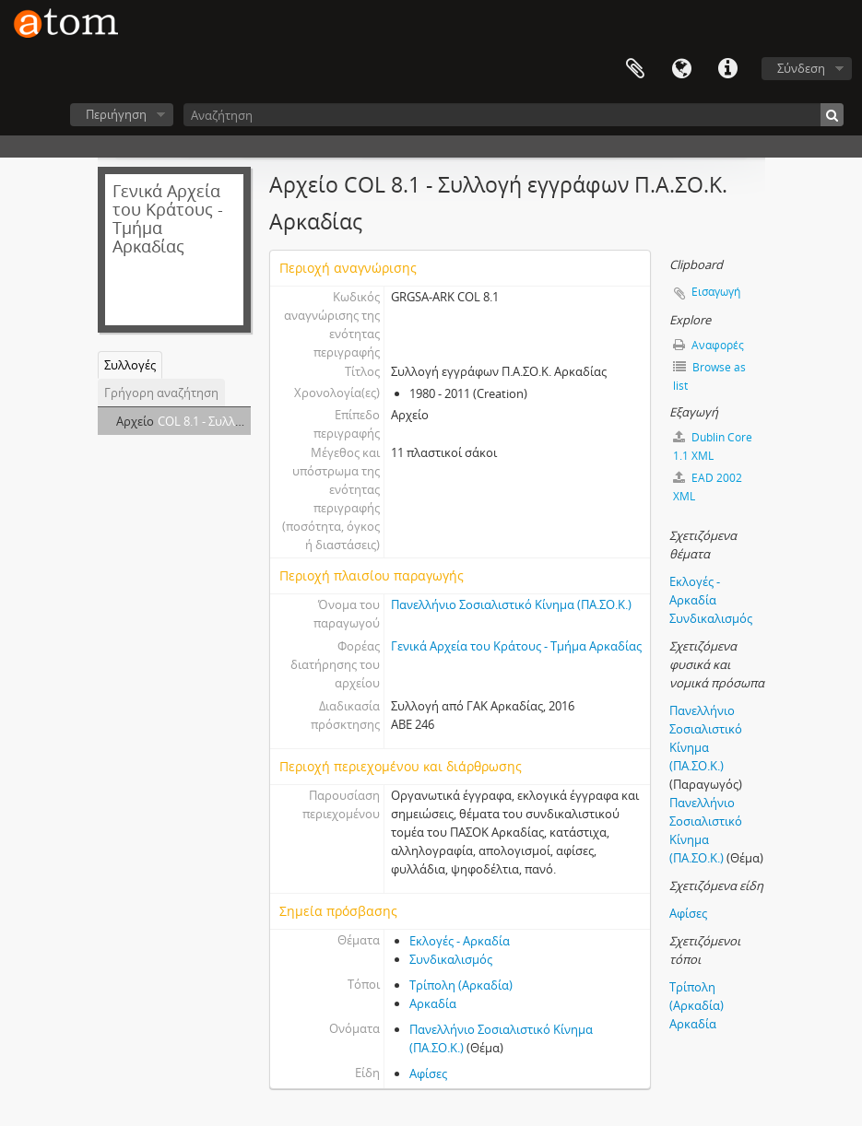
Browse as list (709, 376)
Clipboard (635, 69)
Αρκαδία (432, 1003)
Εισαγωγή (715, 291)
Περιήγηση (116, 114)
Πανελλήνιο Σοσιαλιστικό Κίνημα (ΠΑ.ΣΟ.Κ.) (511, 604)
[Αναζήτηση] (513, 114)
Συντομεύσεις (727, 69)
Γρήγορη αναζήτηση (161, 392)
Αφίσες (428, 1073)
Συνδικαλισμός (450, 959)
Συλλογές (130, 365)
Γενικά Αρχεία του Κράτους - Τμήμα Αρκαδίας (516, 646)
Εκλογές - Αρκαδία (459, 940)
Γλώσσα (681, 69)
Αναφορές (708, 345)
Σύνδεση (801, 68)
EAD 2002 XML (707, 487)
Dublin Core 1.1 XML (712, 446)
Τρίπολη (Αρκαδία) (461, 985)
